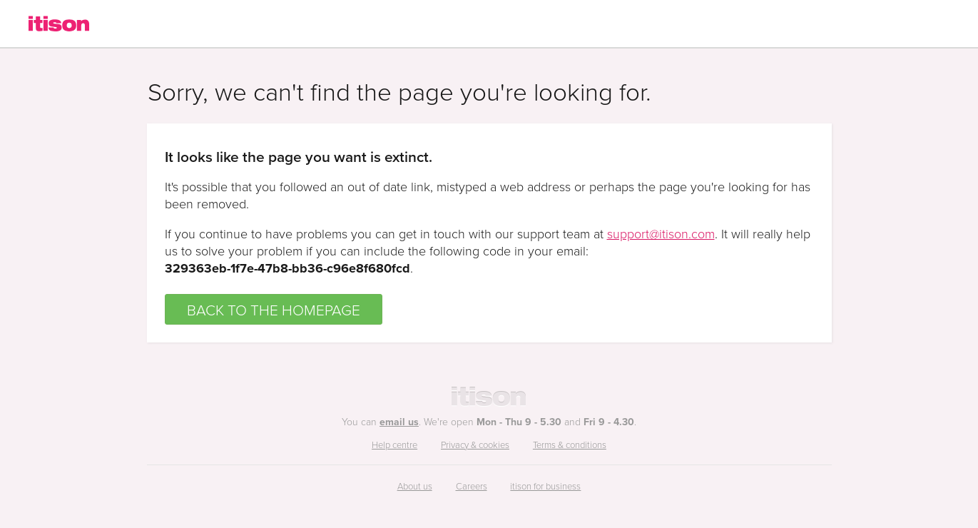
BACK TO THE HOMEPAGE (273, 309)
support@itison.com (661, 233)
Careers (471, 485)
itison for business (545, 485)
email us (399, 422)
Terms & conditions (569, 444)
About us (414, 485)
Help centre (394, 444)
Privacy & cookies (475, 444)
